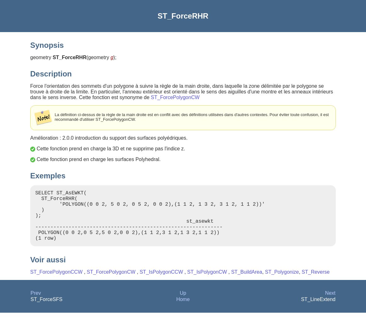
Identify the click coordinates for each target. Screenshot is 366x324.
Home (183, 310)
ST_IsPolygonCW (207, 283)
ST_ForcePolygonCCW (57, 283)
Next (330, 304)
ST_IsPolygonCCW (162, 283)
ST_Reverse (316, 283)
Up (183, 304)
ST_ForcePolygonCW (175, 97)
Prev (36, 304)
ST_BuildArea (246, 283)
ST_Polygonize (282, 283)
